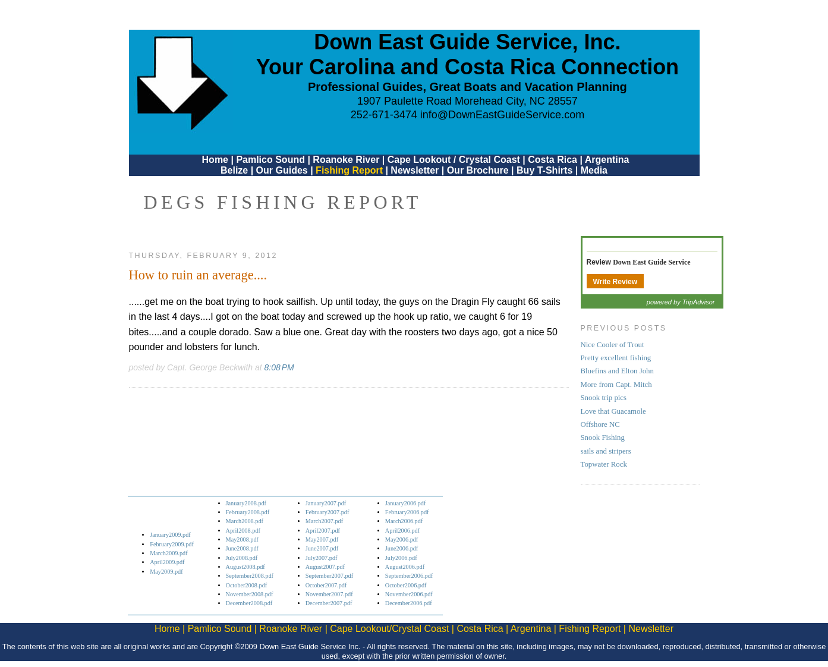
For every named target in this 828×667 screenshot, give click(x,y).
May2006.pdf (401, 539)
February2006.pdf (407, 512)
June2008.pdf (242, 548)
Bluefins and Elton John (617, 371)
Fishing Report (350, 170)
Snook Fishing (603, 437)
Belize (234, 170)
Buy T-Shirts (544, 170)
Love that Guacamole (613, 411)
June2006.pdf (401, 548)
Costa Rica (552, 160)
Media (594, 170)
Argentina (607, 160)
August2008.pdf (245, 567)
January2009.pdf (170, 534)
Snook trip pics (604, 398)
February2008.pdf (248, 512)
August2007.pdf (325, 567)
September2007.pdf (329, 575)
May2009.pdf (166, 571)
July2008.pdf (242, 558)
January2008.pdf (246, 503)
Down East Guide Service (651, 262)
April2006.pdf (402, 530)
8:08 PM (279, 367)
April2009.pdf (167, 562)
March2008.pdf (244, 521)
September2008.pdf (249, 575)
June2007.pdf (322, 548)
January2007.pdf (326, 503)
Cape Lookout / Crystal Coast (454, 160)
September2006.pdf (409, 575)
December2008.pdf (249, 603)
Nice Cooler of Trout (612, 345)
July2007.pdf (322, 558)
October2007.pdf (326, 585)
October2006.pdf (406, 585)
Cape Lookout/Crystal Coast (389, 629)
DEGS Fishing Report (283, 202)
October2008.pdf (246, 585)
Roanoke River (346, 160)
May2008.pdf (242, 539)
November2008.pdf (249, 594)
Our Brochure (478, 170)
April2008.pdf (243, 530)
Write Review (615, 282)
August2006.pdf (404, 567)
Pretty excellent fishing (616, 358)
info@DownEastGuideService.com (502, 115)
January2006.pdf (405, 503)
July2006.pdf (401, 558)
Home (215, 160)
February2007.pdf (328, 512)
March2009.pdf (168, 553)
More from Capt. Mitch (616, 384)
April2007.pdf (323, 530)
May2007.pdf (322, 539)
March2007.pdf (324, 521)
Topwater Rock (604, 464)
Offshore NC (600, 424)
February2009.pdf (172, 544)
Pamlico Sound (270, 160)
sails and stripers (606, 451)
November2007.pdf (329, 594)
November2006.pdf (409, 594)
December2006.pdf (408, 603)
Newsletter (415, 170)
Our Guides (282, 170)
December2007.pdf (329, 603)
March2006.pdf (404, 521)
